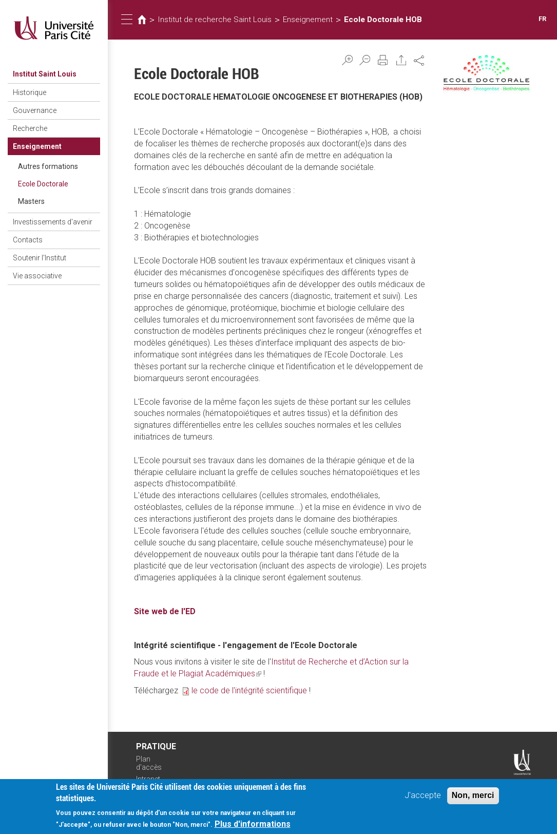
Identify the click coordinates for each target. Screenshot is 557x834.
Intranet (148, 779)
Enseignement (37, 146)
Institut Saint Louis (44, 74)
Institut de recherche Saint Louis (215, 19)
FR (542, 19)
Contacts (28, 240)
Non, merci (473, 796)
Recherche (30, 128)
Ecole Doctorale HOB (383, 19)
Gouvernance (34, 110)
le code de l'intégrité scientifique (249, 690)
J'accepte (423, 797)
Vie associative (37, 276)
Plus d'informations (253, 826)
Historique (29, 92)
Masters (31, 201)
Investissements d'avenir (52, 222)
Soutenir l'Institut (39, 258)
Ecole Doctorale (43, 184)
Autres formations (48, 166)
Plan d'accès (149, 763)
